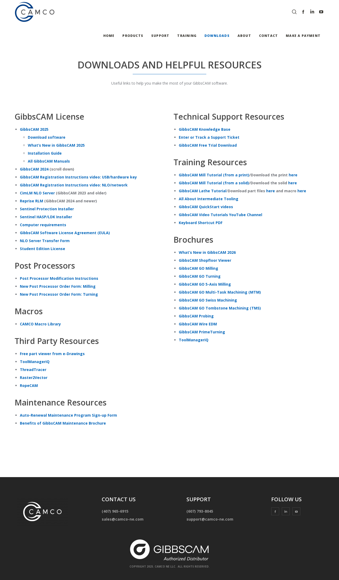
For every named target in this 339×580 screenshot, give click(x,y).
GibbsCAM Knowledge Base (204, 129)
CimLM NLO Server (37, 192)
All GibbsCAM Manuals (49, 161)
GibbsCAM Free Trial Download (208, 145)
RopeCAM (29, 385)
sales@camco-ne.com (123, 519)
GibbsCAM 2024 (34, 169)
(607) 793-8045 (199, 511)
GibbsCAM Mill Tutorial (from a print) (214, 174)
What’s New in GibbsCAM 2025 (56, 145)
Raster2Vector (33, 377)
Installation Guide (45, 153)
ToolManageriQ (35, 361)
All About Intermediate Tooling (208, 198)
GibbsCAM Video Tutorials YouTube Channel (220, 214)
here (293, 174)
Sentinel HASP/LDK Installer (46, 216)
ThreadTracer (33, 369)
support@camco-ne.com (209, 519)
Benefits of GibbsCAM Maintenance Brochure (63, 423)
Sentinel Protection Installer (47, 208)
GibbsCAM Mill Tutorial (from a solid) (214, 182)
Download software (46, 137)
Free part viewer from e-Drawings (52, 353)
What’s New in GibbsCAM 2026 (207, 252)
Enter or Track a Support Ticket (209, 137)
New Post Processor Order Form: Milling (58, 286)
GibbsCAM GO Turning (200, 276)
